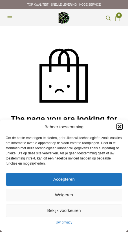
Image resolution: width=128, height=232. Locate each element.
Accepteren (64, 179)
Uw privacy (64, 222)
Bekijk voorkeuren (64, 210)
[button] (119, 126)
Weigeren (64, 194)
